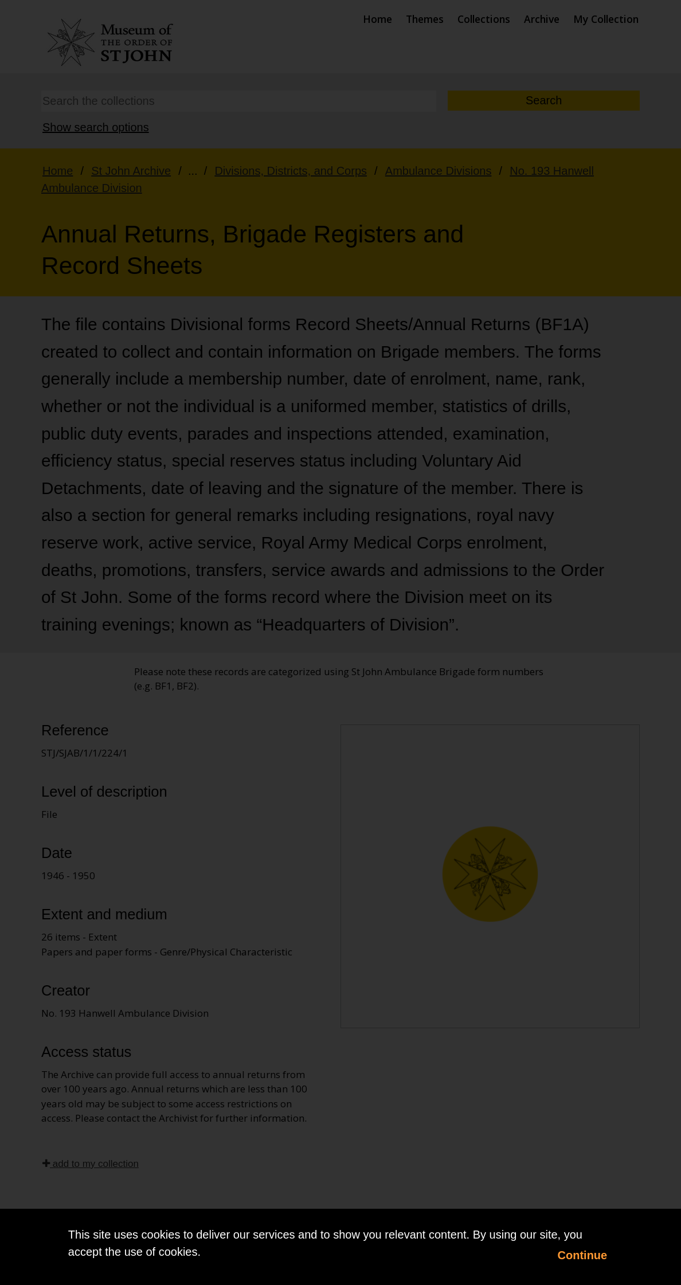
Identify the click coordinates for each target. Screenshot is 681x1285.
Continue (583, 1255)
